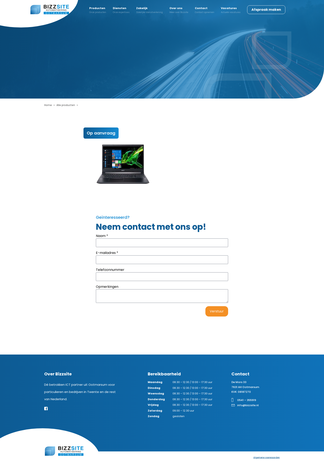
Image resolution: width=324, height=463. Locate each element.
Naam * (102, 235)
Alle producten (65, 105)
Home (48, 105)
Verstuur (217, 311)
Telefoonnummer (110, 269)
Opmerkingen (107, 286)
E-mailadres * (107, 252)
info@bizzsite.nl (248, 405)
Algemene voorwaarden (266, 457)
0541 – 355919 (246, 400)
